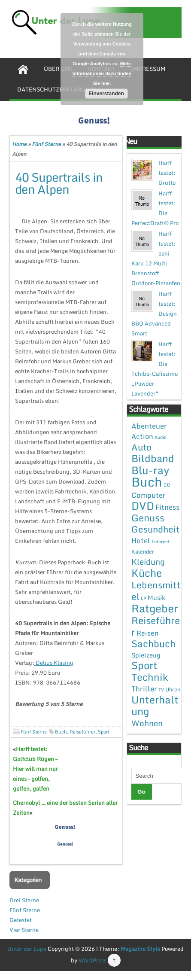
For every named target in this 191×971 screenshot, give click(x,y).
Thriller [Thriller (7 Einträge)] (144, 688)
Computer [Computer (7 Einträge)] (148, 495)
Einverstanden (106, 94)
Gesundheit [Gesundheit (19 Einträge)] (155, 529)
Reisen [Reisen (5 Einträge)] (147, 633)
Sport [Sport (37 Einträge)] (144, 665)
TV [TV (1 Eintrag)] (161, 690)
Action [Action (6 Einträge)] (142, 436)
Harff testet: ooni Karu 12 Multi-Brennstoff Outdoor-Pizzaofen (155, 258)
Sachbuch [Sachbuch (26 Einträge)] (153, 643)
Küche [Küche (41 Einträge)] (146, 572)
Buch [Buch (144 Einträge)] (146, 482)
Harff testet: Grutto (167, 172)
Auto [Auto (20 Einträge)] (141, 447)
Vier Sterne (24, 929)
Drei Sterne (24, 900)
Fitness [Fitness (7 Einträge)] (167, 507)
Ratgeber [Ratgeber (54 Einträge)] (154, 608)
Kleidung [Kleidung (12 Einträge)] (148, 561)
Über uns (58, 68)
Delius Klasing (53, 662)
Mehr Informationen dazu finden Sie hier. (102, 73)
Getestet (20, 920)
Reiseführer (82, 732)
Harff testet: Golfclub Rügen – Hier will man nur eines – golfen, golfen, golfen (35, 768)
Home (19, 144)
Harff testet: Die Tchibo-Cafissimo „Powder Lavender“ (154, 368)
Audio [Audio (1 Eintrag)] (161, 437)
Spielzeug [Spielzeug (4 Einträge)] (145, 655)
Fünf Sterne (46, 144)
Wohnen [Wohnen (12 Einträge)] (147, 723)
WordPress (92, 960)
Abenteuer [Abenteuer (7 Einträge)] (149, 426)
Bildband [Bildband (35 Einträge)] (152, 458)
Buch (61, 732)
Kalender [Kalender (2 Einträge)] (142, 551)
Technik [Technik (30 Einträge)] (149, 677)
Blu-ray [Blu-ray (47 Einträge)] (150, 470)
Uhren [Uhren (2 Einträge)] (172, 689)
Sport (103, 732)
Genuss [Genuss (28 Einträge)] (147, 518)
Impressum (147, 68)
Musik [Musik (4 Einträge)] (156, 597)
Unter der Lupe (26, 948)
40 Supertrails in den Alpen (59, 183)
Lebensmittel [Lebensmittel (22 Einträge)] (156, 590)
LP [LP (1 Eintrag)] (143, 598)
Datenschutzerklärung (55, 89)
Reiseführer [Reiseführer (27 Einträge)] (155, 625)
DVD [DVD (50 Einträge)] (142, 505)
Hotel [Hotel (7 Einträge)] (140, 540)
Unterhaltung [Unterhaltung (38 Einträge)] (155, 705)
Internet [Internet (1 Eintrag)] (161, 541)
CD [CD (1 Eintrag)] (167, 485)
